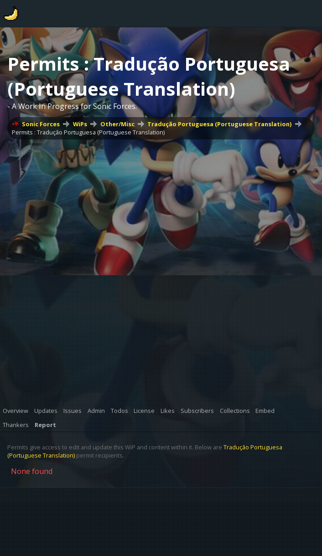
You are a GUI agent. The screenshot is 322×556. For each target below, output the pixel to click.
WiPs (80, 124)
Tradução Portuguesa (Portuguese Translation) (219, 124)
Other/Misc (117, 124)
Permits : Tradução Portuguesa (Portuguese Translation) (88, 132)
